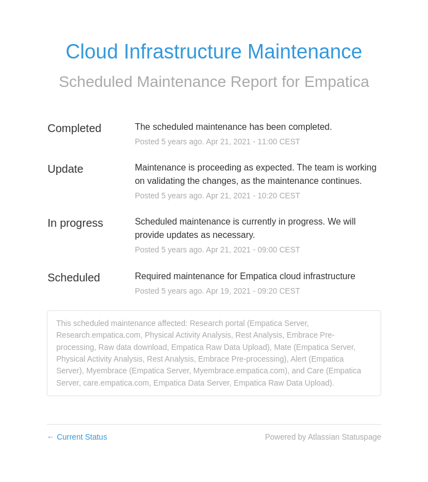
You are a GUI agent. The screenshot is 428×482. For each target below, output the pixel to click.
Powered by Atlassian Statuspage (323, 436)
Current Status (77, 436)
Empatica (336, 81)
